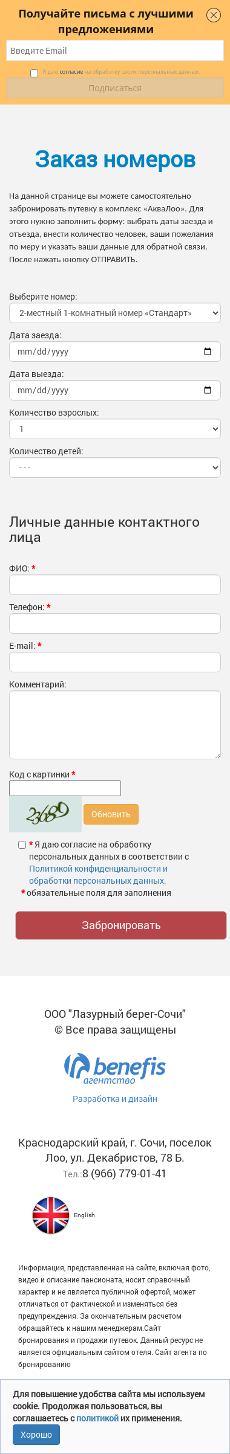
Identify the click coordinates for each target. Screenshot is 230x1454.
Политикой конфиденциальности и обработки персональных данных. (98, 874)
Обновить (111, 814)
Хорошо (36, 1434)
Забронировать (121, 925)
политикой (98, 1418)
